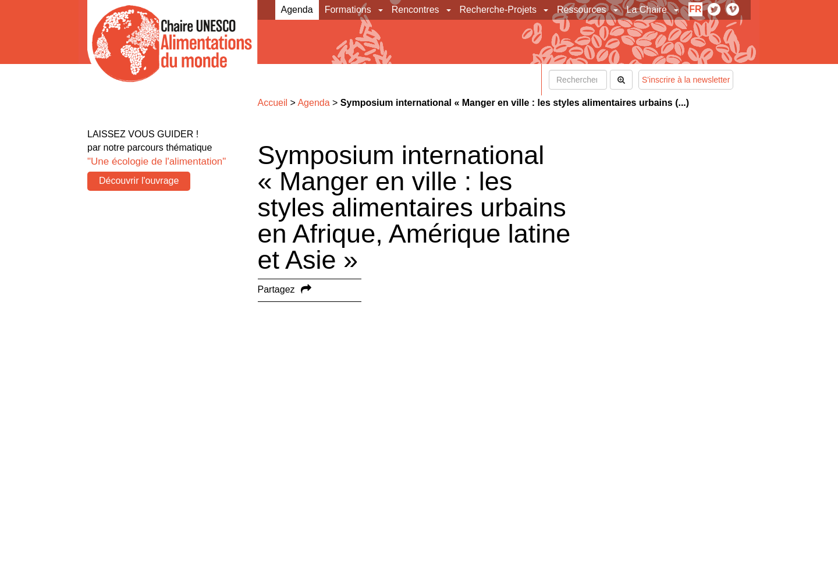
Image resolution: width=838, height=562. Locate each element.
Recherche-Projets (498, 10)
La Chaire (647, 10)
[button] (381, 10)
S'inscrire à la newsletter (686, 79)
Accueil (273, 103)
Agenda (297, 10)
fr (695, 9)
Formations (348, 10)
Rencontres (415, 10)
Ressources (581, 10)
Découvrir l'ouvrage (139, 181)
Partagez (276, 289)
